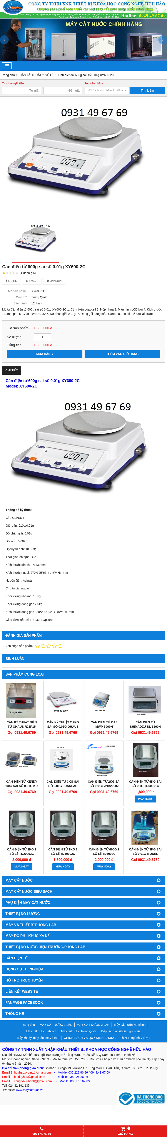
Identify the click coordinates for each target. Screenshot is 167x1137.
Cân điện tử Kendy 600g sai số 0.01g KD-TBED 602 (22, 786)
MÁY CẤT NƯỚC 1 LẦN (56, 1024)
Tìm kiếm (147, 90)
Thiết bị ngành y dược (135, 1038)
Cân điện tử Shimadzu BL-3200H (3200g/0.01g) (145, 726)
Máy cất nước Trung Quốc (79, 1031)
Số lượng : (15, 337)
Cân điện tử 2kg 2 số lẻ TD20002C (21, 851)
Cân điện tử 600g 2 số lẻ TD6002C (104, 851)
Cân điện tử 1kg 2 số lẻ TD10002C (62, 851)
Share (11, 280)
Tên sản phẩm (94, 83)
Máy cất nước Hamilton (129, 1024)
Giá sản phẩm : (18, 328)
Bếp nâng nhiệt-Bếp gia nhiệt (120, 1031)
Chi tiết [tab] (11, 370)
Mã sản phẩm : (18, 291)
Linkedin (54, 280)
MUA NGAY (145, 798)
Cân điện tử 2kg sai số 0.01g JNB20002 (104, 784)
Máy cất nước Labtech (41, 1031)
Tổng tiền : (15, 345)
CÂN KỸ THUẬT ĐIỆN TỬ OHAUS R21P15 (22, 724)
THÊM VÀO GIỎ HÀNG (122, 354)
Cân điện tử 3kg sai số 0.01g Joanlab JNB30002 (63, 786)
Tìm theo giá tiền (13, 83)
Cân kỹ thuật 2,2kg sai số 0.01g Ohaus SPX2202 (63, 726)
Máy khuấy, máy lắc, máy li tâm (38, 1038)
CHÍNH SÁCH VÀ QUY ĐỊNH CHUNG (90, 1038)
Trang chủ (28, 1024)
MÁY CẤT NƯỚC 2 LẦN (93, 1024)
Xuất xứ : (22, 297)
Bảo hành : (20, 303)
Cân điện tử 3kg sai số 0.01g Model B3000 (145, 854)
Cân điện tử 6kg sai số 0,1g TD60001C (145, 784)
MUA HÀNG (44, 354)
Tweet (32, 280)
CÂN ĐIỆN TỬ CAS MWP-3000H (104, 724)
